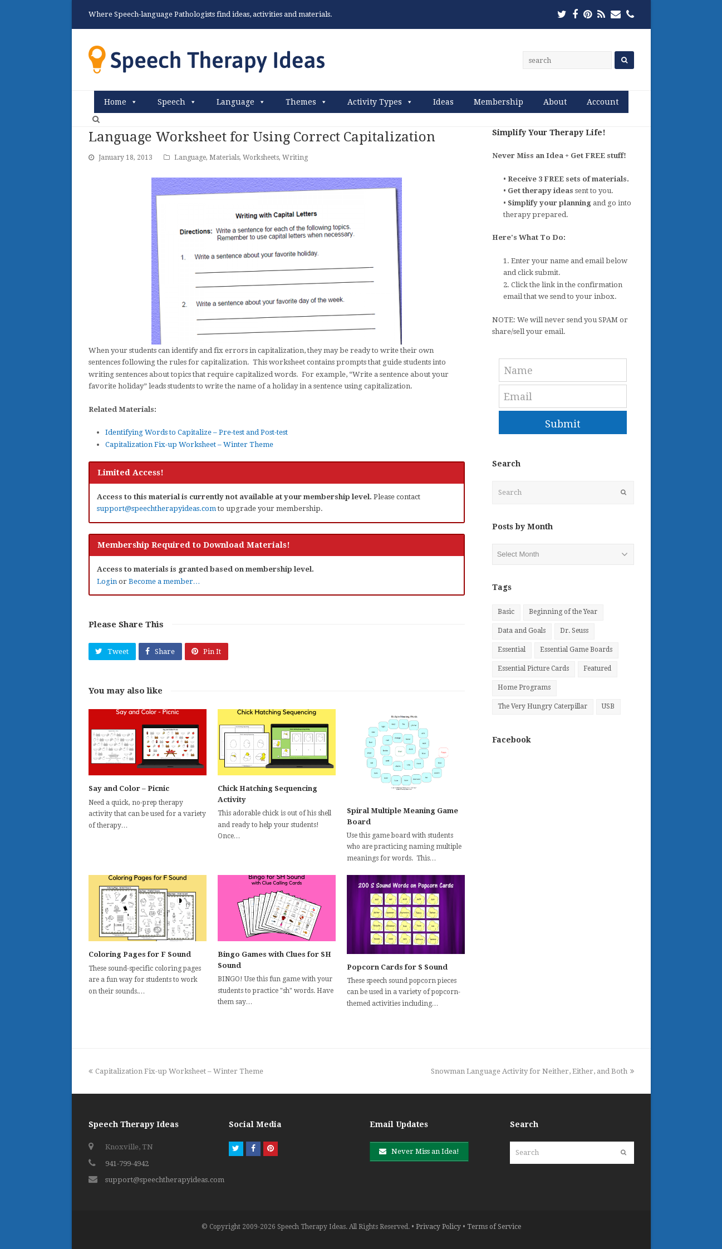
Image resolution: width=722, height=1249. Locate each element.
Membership (498, 101)
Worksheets (261, 157)
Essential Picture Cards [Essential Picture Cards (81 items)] (533, 668)
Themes (301, 101)
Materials (224, 157)
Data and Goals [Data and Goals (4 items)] (522, 631)
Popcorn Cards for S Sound (397, 967)
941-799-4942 (127, 1163)
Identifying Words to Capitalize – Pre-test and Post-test (196, 432)
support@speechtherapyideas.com (156, 508)
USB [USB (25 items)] (608, 706)
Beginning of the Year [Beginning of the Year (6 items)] (563, 612)
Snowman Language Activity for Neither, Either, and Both (532, 1071)
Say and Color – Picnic (129, 788)
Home (115, 101)
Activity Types (374, 101)
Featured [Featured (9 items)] (597, 668)
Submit (563, 424)
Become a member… (164, 581)
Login (107, 581)
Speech (171, 101)
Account (602, 101)
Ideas (443, 101)
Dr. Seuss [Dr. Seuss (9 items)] (574, 631)
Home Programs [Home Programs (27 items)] (524, 687)
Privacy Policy (438, 1227)
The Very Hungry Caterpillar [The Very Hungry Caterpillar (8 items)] (542, 706)
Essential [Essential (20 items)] (511, 649)
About (555, 101)
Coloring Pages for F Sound (140, 954)
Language (235, 101)
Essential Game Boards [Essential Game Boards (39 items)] (576, 649)
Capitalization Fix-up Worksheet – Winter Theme (189, 444)
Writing (295, 157)
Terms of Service (494, 1227)
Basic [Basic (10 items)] (506, 612)
